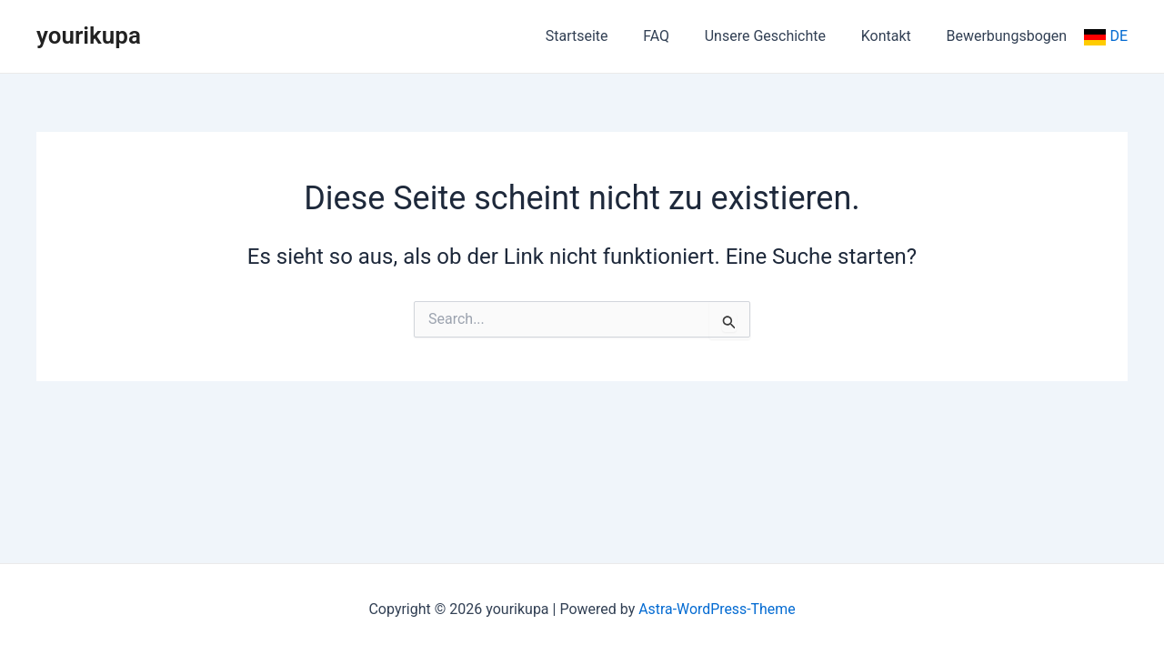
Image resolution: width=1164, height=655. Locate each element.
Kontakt (895, 36)
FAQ (677, 36)
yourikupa (88, 35)
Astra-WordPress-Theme (717, 609)
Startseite (604, 36)
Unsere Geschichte (779, 36)
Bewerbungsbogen (1009, 36)
